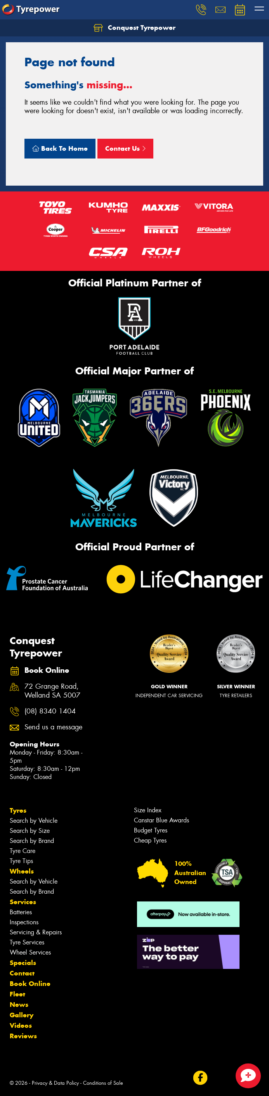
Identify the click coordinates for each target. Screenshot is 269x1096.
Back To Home (60, 148)
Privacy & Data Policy (55, 1083)
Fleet (17, 994)
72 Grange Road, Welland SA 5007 (52, 691)
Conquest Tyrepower (134, 28)
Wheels (22, 871)
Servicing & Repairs (36, 932)
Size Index (147, 810)
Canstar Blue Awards (161, 820)
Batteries (21, 912)
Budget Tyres (150, 830)
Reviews (23, 1036)
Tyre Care (22, 851)
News (19, 1004)
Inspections (24, 922)
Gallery (21, 1015)
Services (23, 902)
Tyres (18, 810)
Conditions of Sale (103, 1083)
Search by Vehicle (33, 821)
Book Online (30, 983)
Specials (23, 962)
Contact (22, 973)
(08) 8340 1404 (50, 711)
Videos (21, 1025)
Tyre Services (27, 942)
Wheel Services (30, 952)
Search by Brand (32, 841)
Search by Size (30, 831)
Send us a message (53, 727)
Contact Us (125, 148)
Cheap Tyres (150, 840)
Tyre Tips (21, 861)
